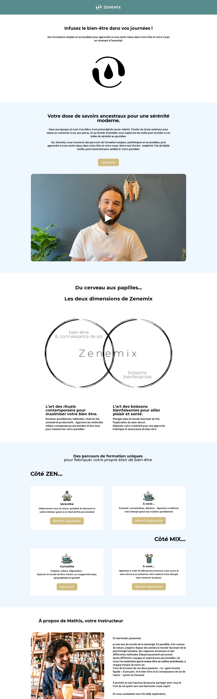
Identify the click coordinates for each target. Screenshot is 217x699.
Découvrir (108, 162)
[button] (108, 217)
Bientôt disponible (67, 521)
